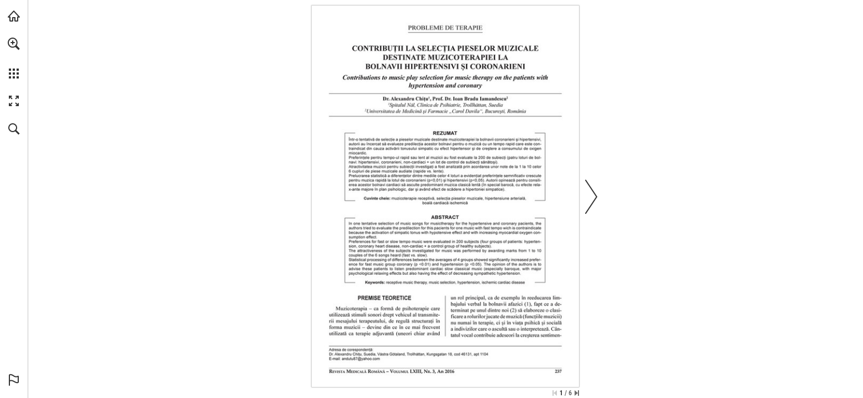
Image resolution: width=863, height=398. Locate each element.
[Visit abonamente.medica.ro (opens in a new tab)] (14, 16)
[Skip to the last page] (577, 393)
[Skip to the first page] (554, 393)
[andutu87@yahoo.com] (361, 359)
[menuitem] (14, 58)
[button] (14, 43)
